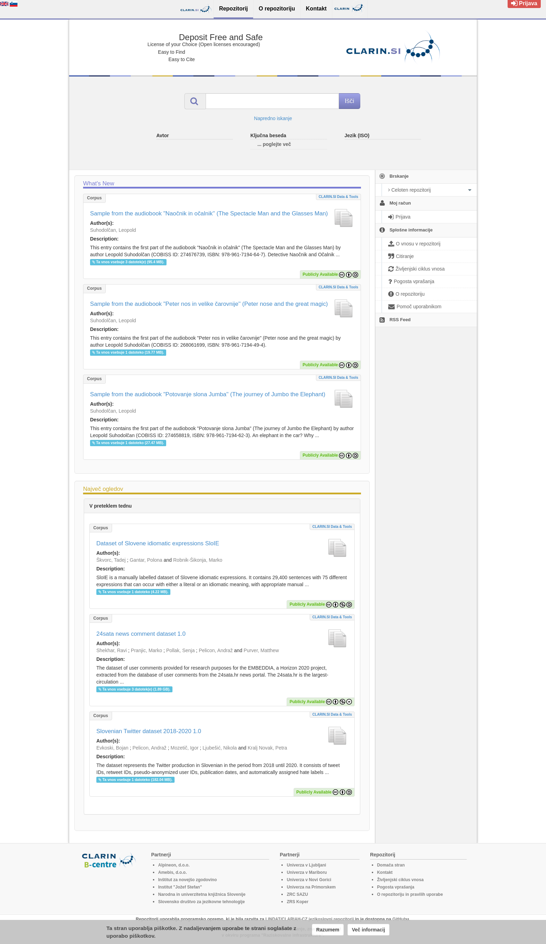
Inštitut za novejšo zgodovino (187, 879)
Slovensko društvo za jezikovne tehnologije (201, 901)
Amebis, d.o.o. (172, 872)
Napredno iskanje (273, 118)
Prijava (524, 3)
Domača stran (391, 865)
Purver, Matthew (261, 650)
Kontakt (385, 872)
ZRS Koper (297, 901)
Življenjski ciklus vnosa (400, 879)
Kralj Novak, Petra (267, 748)
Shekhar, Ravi (111, 650)
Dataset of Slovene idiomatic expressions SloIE (157, 543)
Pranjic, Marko (146, 650)
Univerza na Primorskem (311, 887)
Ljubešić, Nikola (219, 748)
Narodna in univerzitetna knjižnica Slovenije (201, 894)
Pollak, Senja (180, 650)
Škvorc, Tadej (111, 560)
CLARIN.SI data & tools (338, 197)
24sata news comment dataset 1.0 (141, 633)
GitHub (399, 919)
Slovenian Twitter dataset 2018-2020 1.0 (148, 731)
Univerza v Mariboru (307, 872)
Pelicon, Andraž (216, 650)
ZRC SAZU (297, 894)
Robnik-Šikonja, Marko (197, 560)
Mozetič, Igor (184, 748)
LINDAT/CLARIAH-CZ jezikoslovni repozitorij (309, 919)
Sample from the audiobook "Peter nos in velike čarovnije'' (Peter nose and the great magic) (209, 304)
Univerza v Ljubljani (306, 865)
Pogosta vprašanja (395, 887)
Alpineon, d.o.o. (174, 865)
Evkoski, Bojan (112, 748)
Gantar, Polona (146, 560)
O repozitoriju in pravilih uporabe (410, 894)
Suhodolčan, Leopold (113, 230)
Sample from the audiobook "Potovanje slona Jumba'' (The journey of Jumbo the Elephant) (207, 394)
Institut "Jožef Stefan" (180, 887)
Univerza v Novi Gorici (309, 879)
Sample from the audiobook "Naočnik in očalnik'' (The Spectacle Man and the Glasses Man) (209, 213)
